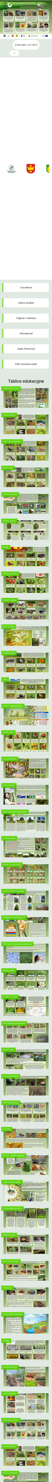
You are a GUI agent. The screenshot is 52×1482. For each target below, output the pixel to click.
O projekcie (26, 287)
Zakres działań (26, 302)
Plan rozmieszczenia (26, 364)
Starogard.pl (26, 333)
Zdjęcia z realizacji (26, 318)
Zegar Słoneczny (26, 348)
